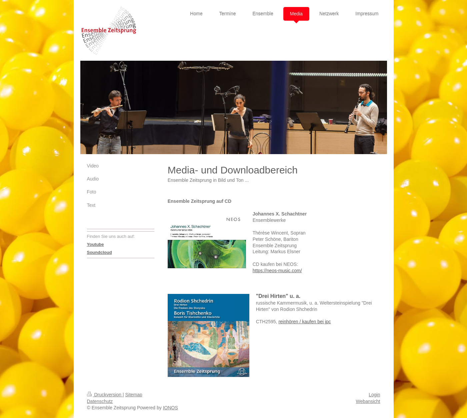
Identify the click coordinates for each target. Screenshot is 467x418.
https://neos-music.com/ (277, 270)
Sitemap (133, 394)
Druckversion (105, 394)
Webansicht (368, 401)
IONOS (170, 407)
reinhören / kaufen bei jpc (304, 321)
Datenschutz (100, 401)
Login (374, 394)
